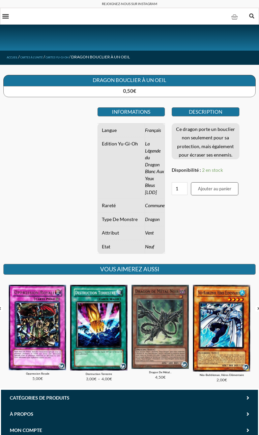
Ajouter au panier (214, 190)
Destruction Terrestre (99, 364)
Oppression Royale (37, 363)
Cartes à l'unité (43, 58)
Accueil (15, 58)
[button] (6, 16)
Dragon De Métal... (160, 362)
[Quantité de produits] (180, 190)
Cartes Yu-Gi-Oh (79, 58)
